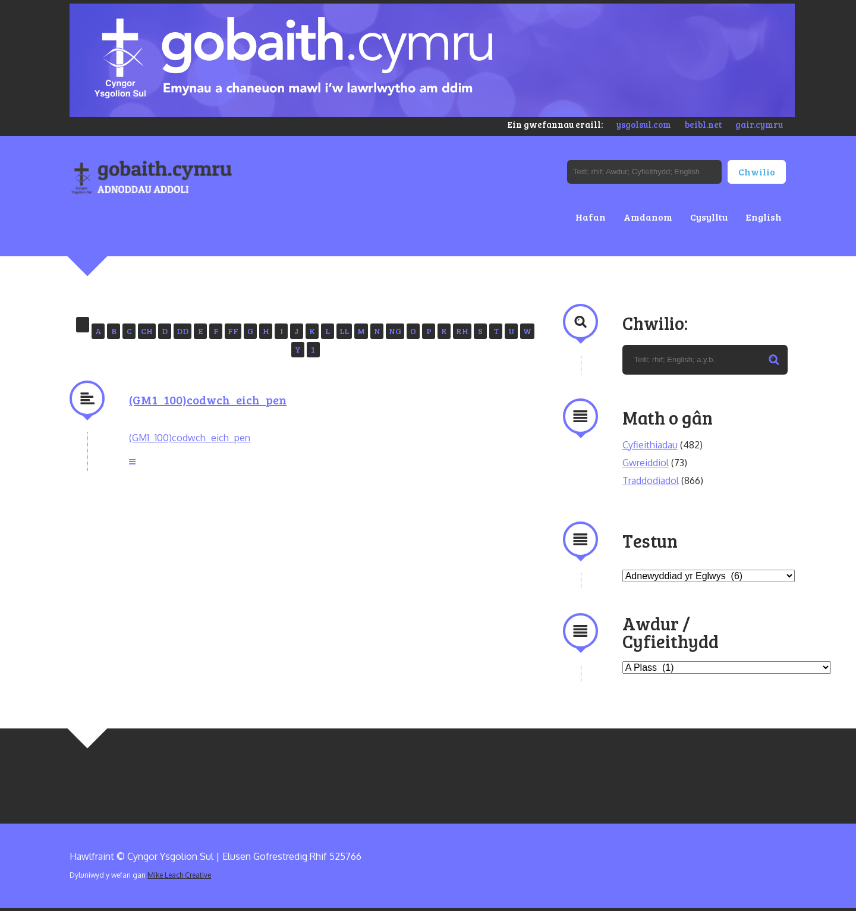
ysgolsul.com (643, 124)
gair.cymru (759, 124)
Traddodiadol (650, 480)
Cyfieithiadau (650, 445)
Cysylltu (709, 217)
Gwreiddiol (645, 463)
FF (233, 331)
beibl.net (703, 124)
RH (462, 331)
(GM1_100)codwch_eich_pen (208, 399)
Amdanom (648, 217)
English (763, 217)
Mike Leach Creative (179, 875)
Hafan (590, 217)
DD (182, 331)
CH (147, 331)
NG (395, 331)
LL (344, 331)
